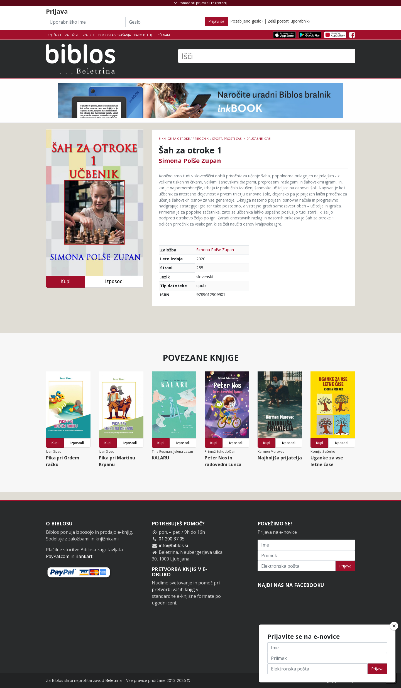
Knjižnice (55, 35)
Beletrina (113, 680)
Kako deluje (143, 35)
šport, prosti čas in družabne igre (241, 138)
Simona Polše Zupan (190, 160)
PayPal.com (57, 556)
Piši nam (163, 35)
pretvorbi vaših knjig (173, 589)
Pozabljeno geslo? (246, 21)
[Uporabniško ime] (81, 22)
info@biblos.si (173, 545)
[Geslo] (160, 22)
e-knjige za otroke (174, 138)
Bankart (83, 556)
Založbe (72, 35)
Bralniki (88, 35)
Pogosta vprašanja (114, 35)
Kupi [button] (65, 281)
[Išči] (266, 56)
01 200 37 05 (172, 539)
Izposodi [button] (114, 281)
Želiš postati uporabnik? (289, 21)
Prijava (345, 566)
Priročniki (200, 138)
